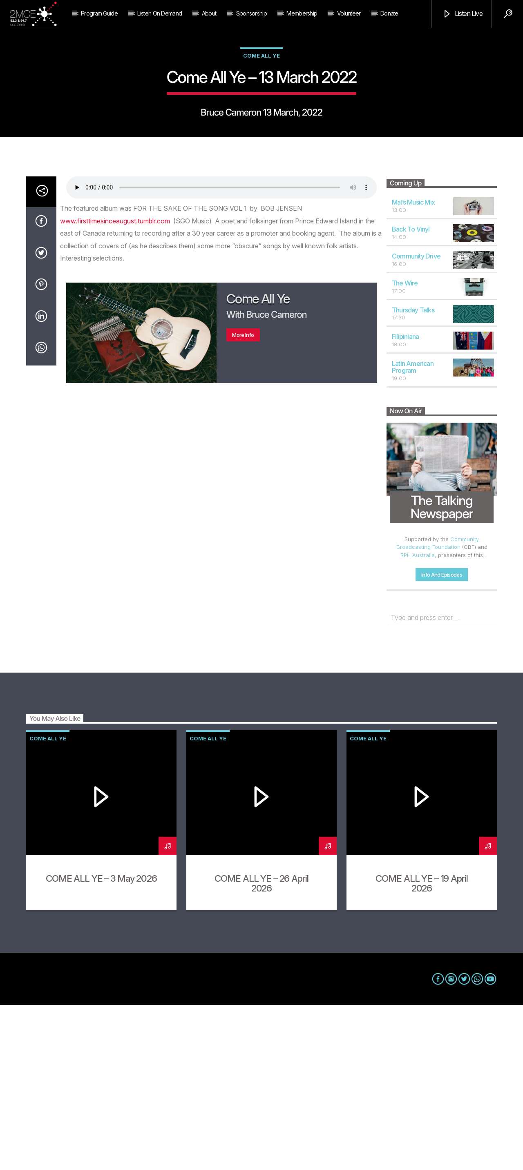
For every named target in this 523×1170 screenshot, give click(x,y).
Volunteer (349, 13)
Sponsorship (251, 13)
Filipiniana (405, 501)
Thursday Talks (413, 475)
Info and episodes (441, 739)
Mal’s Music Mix (413, 367)
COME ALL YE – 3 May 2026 (101, 1043)
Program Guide (99, 13)
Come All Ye (261, 138)
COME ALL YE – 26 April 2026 (261, 1048)
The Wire (405, 448)
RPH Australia (417, 720)
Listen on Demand (159, 13)
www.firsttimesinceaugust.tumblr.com (115, 386)
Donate (389, 13)
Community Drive (416, 421)
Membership (301, 13)
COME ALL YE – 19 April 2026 (421, 1048)
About (209, 13)
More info (243, 500)
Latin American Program (413, 531)
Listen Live (462, 14)
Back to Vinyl (411, 394)
